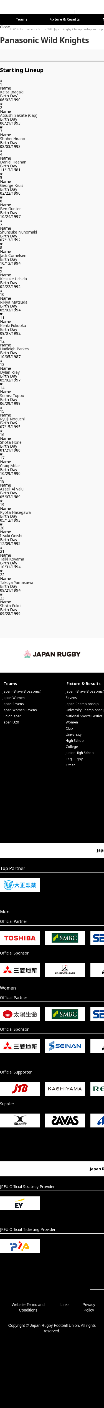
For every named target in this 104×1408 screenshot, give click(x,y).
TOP (13, 29)
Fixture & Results (64, 19)
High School (75, 740)
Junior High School (80, 752)
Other (70, 765)
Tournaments (28, 29)
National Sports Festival (84, 716)
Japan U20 (11, 722)
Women (72, 722)
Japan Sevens (13, 703)
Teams (21, 19)
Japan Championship (82, 703)
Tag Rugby (74, 759)
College (72, 746)
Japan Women (14, 697)
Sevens (71, 697)
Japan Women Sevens (20, 710)
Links (65, 1304)
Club (69, 728)
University (74, 734)
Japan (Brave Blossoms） (23, 691)
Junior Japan (12, 716)
